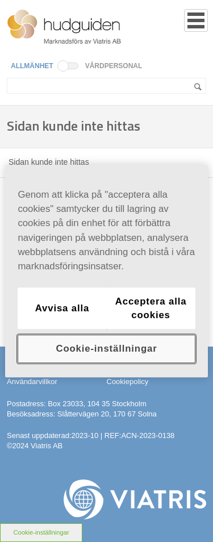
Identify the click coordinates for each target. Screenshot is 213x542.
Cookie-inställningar (41, 532)
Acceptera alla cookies (151, 308)
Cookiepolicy (128, 381)
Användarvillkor (32, 381)
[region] (106, 271)
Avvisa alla (62, 308)
